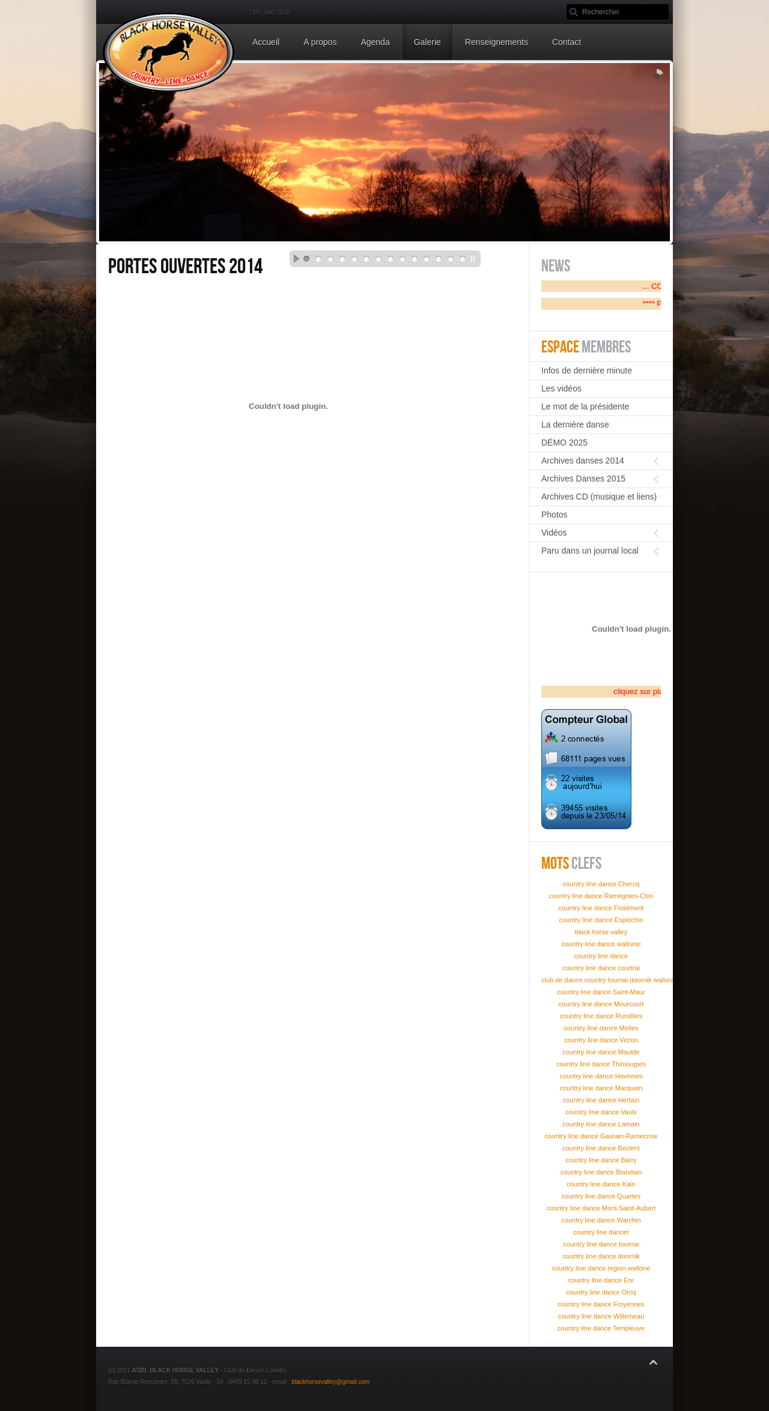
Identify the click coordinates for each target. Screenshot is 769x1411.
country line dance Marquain (600, 1088)
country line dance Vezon (601, 1040)
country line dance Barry (601, 1160)
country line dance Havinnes (600, 1076)
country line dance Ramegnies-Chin (601, 895)
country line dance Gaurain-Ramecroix (601, 1136)
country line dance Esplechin (601, 919)
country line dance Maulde (600, 1052)
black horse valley (601, 931)
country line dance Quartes (601, 1196)
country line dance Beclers (601, 1148)
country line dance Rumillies (601, 1016)
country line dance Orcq (601, 1292)
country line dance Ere (601, 1280)
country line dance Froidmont (601, 907)
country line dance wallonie (600, 943)
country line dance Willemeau (601, 1316)
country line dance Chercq (601, 883)
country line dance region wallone (601, 1268)
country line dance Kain (601, 1184)
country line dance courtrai (601, 967)
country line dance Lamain (600, 1124)
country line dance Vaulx (601, 1112)
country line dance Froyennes (601, 1304)
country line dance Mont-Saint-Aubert (601, 1208)
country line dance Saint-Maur (601, 992)
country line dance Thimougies (601, 1064)
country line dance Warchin (600, 1220)
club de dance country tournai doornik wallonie (609, 979)
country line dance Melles (601, 1028)
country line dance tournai (601, 1244)
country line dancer (601, 1232)
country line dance (601, 955)
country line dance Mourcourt (601, 1004)
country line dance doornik (600, 1256)
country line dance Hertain (601, 1100)
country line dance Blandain (601, 1172)
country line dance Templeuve (601, 1328)
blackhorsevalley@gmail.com (330, 1382)
